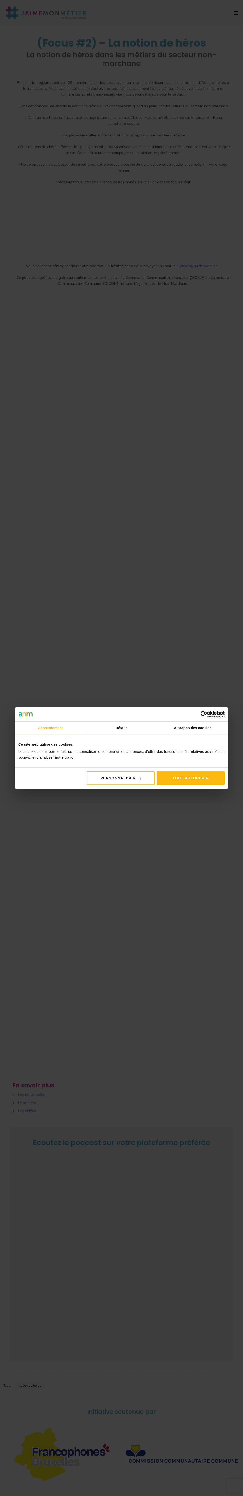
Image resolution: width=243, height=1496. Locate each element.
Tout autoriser (191, 778)
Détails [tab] (121, 728)
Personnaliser (120, 778)
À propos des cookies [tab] (192, 728)
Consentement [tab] (50, 728)
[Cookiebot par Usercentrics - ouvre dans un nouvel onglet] (204, 714)
